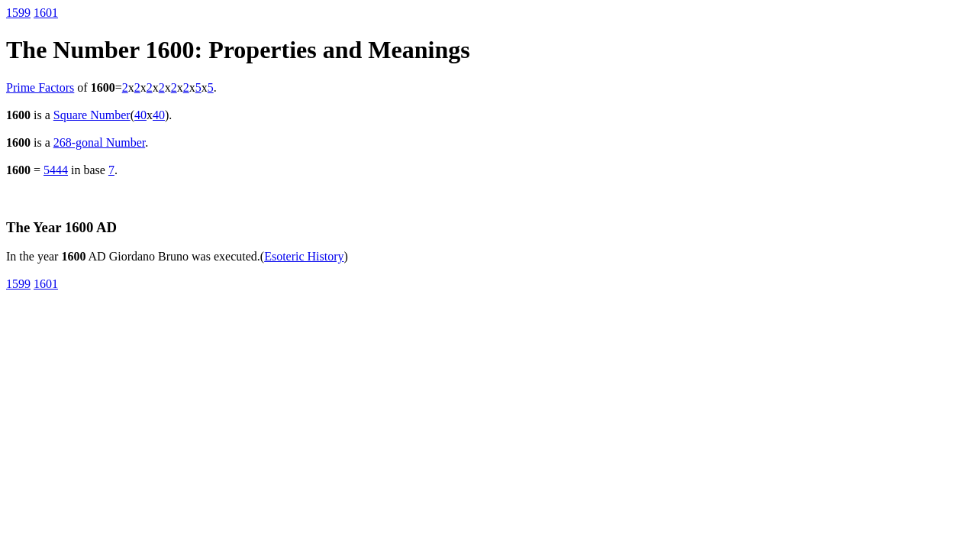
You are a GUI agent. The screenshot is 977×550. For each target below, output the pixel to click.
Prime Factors (40, 87)
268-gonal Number (99, 142)
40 (140, 114)
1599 (18, 12)
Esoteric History (303, 256)
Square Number (92, 114)
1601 (46, 12)
